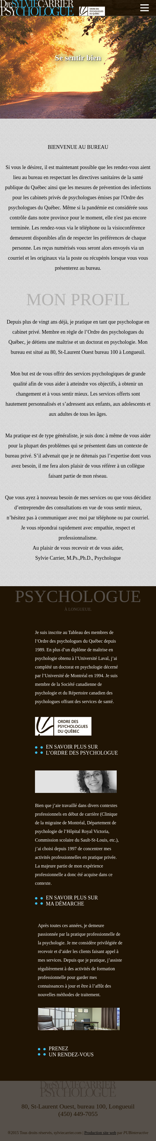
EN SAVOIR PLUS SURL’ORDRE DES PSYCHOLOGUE (82, 750)
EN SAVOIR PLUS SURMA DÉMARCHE (72, 901)
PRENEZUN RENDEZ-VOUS (71, 1052)
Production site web (100, 1133)
